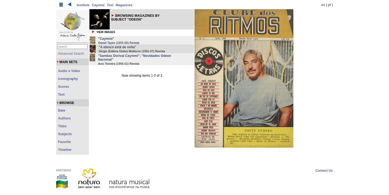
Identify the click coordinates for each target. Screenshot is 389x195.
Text (110, 5)
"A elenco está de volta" (117, 47)
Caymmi (98, 5)
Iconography (68, 79)
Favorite (64, 142)
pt (329, 5)
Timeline (64, 150)
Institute (83, 5)
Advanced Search (71, 54)
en (323, 5)
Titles (62, 126)
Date (61, 110)
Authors (64, 118)
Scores (63, 87)
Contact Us (324, 171)
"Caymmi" (106, 39)
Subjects (65, 134)
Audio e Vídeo (69, 71)
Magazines (124, 5)
